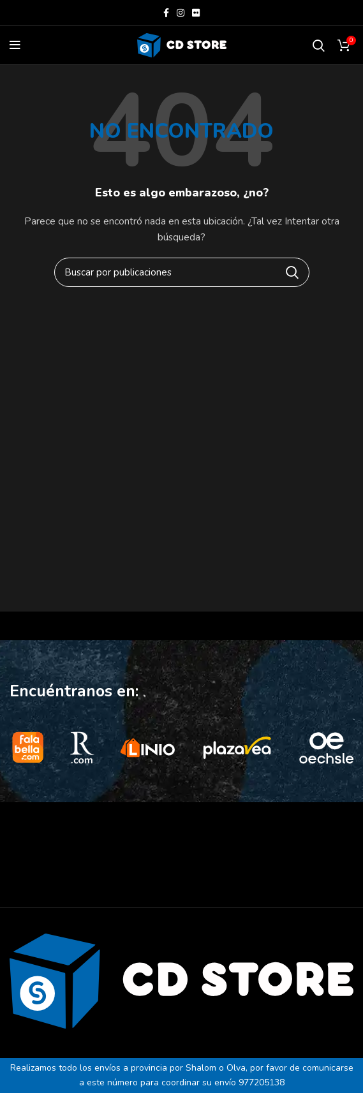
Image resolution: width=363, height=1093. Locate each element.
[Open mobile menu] (15, 45)
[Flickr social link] (196, 12)
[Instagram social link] (180, 12)
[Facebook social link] (166, 12)
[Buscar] (318, 45)
